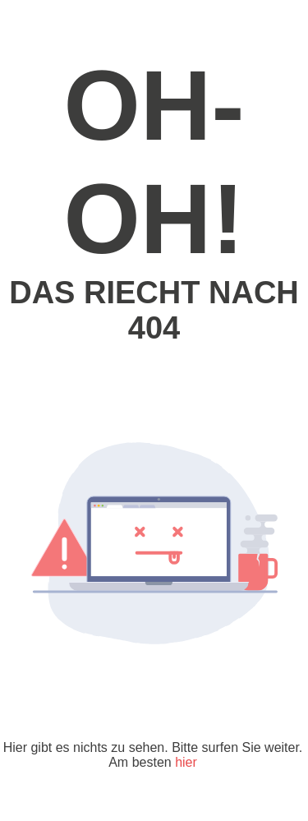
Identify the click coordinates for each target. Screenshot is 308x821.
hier (186, 762)
